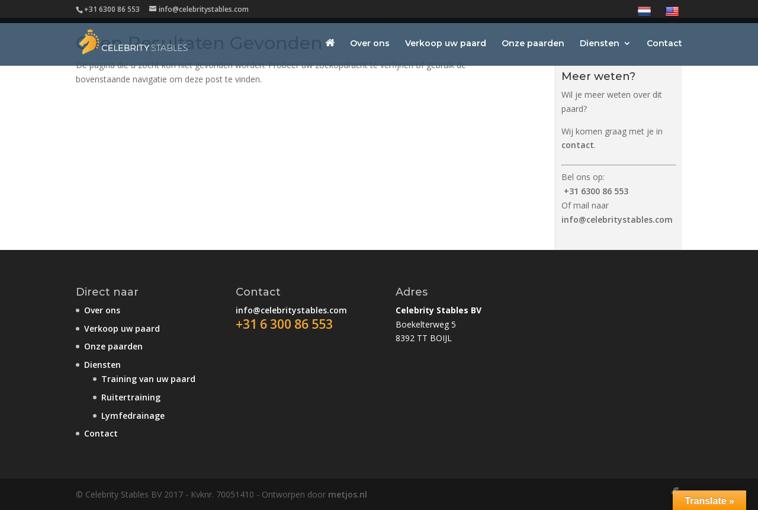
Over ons (370, 44)
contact (577, 144)
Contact (664, 44)
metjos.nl (347, 494)
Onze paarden (533, 44)
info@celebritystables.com (617, 219)
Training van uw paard (148, 378)
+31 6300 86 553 (596, 191)
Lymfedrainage (133, 415)
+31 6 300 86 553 (284, 324)
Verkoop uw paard (445, 44)
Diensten (599, 44)
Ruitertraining (130, 397)
